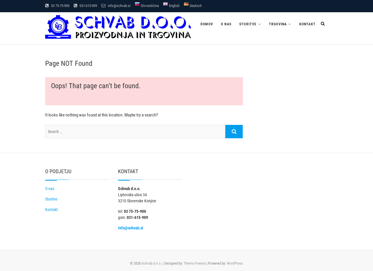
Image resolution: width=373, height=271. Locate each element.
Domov (206, 24)
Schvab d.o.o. (152, 263)
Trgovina (278, 24)
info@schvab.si (116, 5)
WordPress (235, 263)
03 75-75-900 (57, 5)
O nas (226, 24)
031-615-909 (85, 5)
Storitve (248, 24)
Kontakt (307, 24)
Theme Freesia (194, 263)
